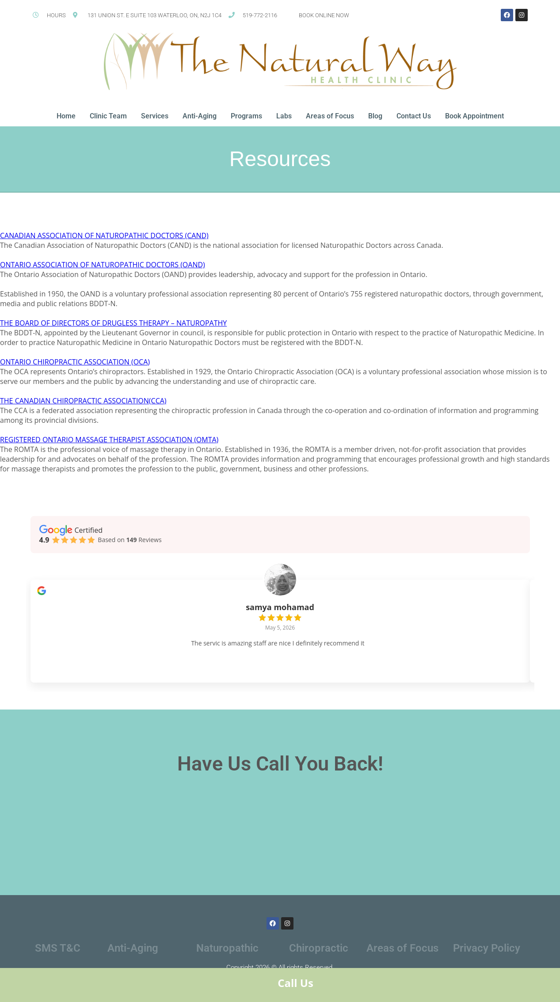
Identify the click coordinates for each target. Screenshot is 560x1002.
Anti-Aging (200, 116)
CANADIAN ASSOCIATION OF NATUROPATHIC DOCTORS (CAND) (104, 235)
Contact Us (413, 116)
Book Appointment (474, 116)
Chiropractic (318, 956)
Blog (375, 116)
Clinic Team (108, 116)
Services (154, 116)
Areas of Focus (330, 116)
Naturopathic (227, 956)
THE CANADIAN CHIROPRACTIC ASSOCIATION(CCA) (83, 401)
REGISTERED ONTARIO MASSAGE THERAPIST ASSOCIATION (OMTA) (109, 439)
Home (66, 116)
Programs (246, 116)
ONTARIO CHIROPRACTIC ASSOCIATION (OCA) (75, 362)
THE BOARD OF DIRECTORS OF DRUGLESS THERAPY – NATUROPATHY (113, 323)
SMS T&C (57, 956)
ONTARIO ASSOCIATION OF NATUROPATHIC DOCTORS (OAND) (102, 264)
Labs (284, 116)
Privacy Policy (486, 956)
